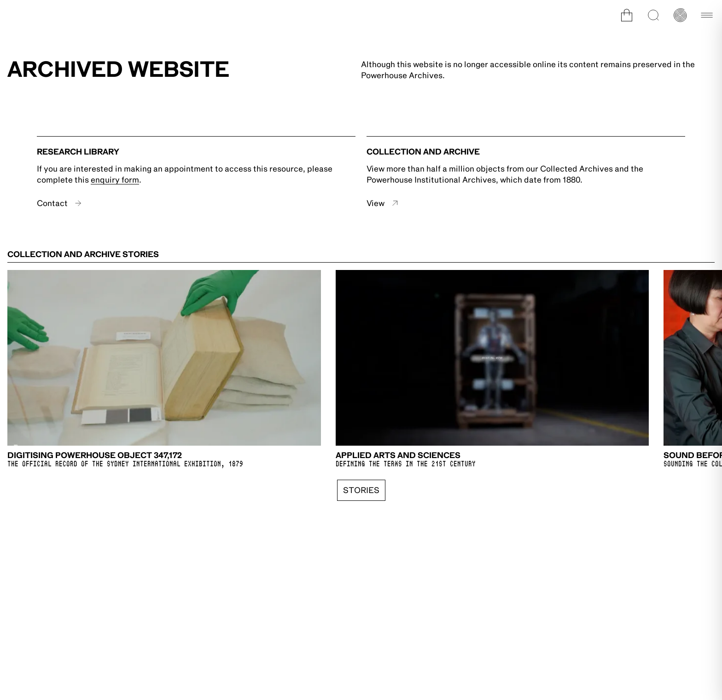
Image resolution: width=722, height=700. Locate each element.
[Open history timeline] (680, 15)
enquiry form (115, 180)
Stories (361, 490)
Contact (59, 203)
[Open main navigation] (706, 15)
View (382, 203)
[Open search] (653, 15)
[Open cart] (626, 15)
